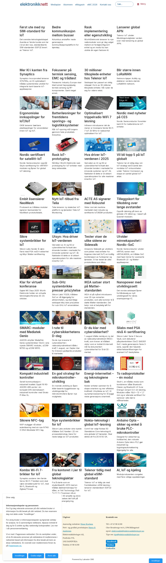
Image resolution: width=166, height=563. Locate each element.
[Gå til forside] (34, 4)
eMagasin (80, 4)
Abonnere (68, 4)
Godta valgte (36, 556)
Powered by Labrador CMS (83, 559)
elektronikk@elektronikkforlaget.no (127, 531)
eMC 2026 (92, 4)
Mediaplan (56, 4)
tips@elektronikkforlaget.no (126, 535)
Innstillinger (155, 561)
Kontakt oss (105, 4)
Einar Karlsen (87, 524)
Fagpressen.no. (15, 546)
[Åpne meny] (138, 4)
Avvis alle (52, 556)
